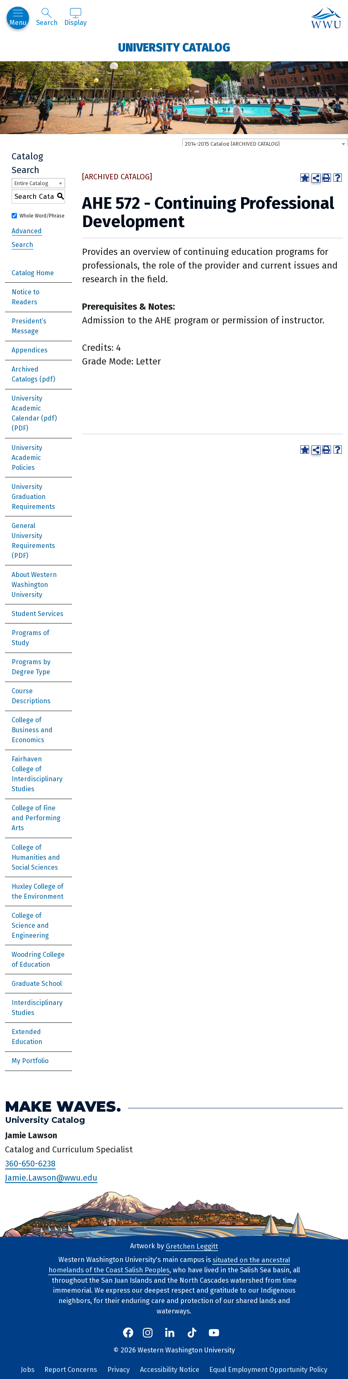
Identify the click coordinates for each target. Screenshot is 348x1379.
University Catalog (174, 47)
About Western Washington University (34, 585)
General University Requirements (33, 536)
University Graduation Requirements (33, 497)
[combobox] (265, 144)
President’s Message (29, 326)
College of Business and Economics (32, 730)
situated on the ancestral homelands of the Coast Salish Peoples (169, 1265)
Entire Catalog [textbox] (31, 183)
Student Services (37, 614)
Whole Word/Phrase (42, 216)
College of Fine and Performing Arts (36, 818)
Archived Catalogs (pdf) (33, 374)
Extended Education (27, 1037)
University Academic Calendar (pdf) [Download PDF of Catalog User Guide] (34, 408)
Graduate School (37, 984)
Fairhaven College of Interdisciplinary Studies (37, 774)
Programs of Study (30, 638)
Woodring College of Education (38, 959)
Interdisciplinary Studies (37, 1008)
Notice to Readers (25, 297)
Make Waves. (63, 1106)
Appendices (30, 350)
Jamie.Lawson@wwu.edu (51, 1177)
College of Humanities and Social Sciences (36, 857)
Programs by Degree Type (31, 667)
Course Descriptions (31, 696)
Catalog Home (33, 273)
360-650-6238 (30, 1164)
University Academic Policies (27, 458)
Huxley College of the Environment (37, 891)
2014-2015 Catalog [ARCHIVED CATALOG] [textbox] (232, 144)
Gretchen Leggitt (192, 1246)
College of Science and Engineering (30, 925)
